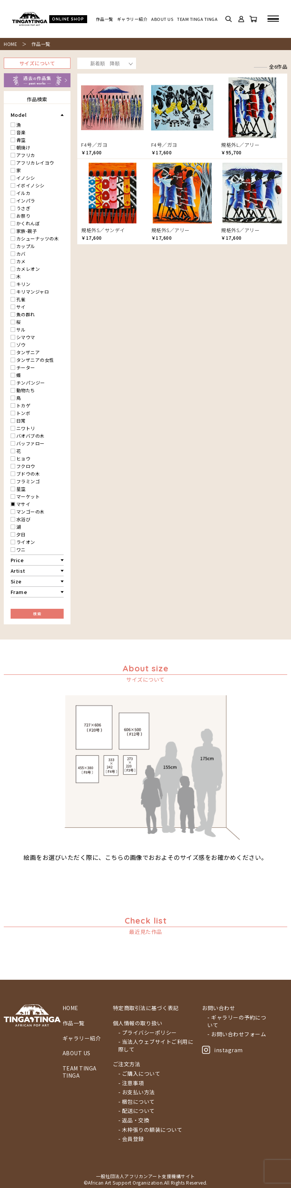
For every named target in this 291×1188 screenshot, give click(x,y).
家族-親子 (26, 231)
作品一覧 (104, 19)
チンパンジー (30, 382)
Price (17, 560)
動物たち (25, 390)
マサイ (23, 504)
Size (16, 581)
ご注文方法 (127, 1064)
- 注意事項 (131, 1083)
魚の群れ (25, 314)
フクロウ (25, 466)
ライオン (25, 542)
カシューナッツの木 (37, 238)
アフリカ (25, 155)
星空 (21, 489)
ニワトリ (25, 428)
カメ (21, 261)
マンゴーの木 (30, 511)
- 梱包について (136, 1101)
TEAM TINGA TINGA (197, 19)
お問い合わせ (218, 1008)
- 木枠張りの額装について (150, 1129)
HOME (10, 44)
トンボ (23, 413)
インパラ (25, 200)
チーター (25, 367)
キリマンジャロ (32, 291)
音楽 (21, 132)
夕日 (21, 534)
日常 (21, 420)
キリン (23, 284)
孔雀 (21, 299)
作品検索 (37, 99)
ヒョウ (23, 458)
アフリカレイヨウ (35, 162)
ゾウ (21, 344)
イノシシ (25, 177)
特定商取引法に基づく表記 (146, 1008)
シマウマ (25, 337)
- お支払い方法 (136, 1092)
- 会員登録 (131, 1138)
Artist (18, 570)
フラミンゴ (28, 481)
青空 (21, 140)
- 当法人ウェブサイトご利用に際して (156, 1045)
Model (19, 114)
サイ (21, 306)
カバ (21, 253)
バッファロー (30, 443)
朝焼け (23, 147)
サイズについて (37, 63)
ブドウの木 (28, 473)
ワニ (21, 549)
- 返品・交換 (134, 1120)
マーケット (28, 496)
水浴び (23, 519)
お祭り (23, 215)
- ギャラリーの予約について (236, 1021)
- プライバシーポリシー (147, 1032)
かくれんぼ (28, 223)
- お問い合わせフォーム (236, 1034)
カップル (25, 246)
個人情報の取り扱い (138, 1023)
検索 (37, 613)
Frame (19, 592)
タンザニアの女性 (35, 360)
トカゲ (23, 405)
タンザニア (28, 352)
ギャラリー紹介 (132, 19)
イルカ (23, 193)
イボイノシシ (30, 185)
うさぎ (23, 208)
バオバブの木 (30, 435)
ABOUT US (162, 19)
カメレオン (28, 269)
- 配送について (136, 1110)
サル (21, 329)
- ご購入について (139, 1073)
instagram (222, 1050)
